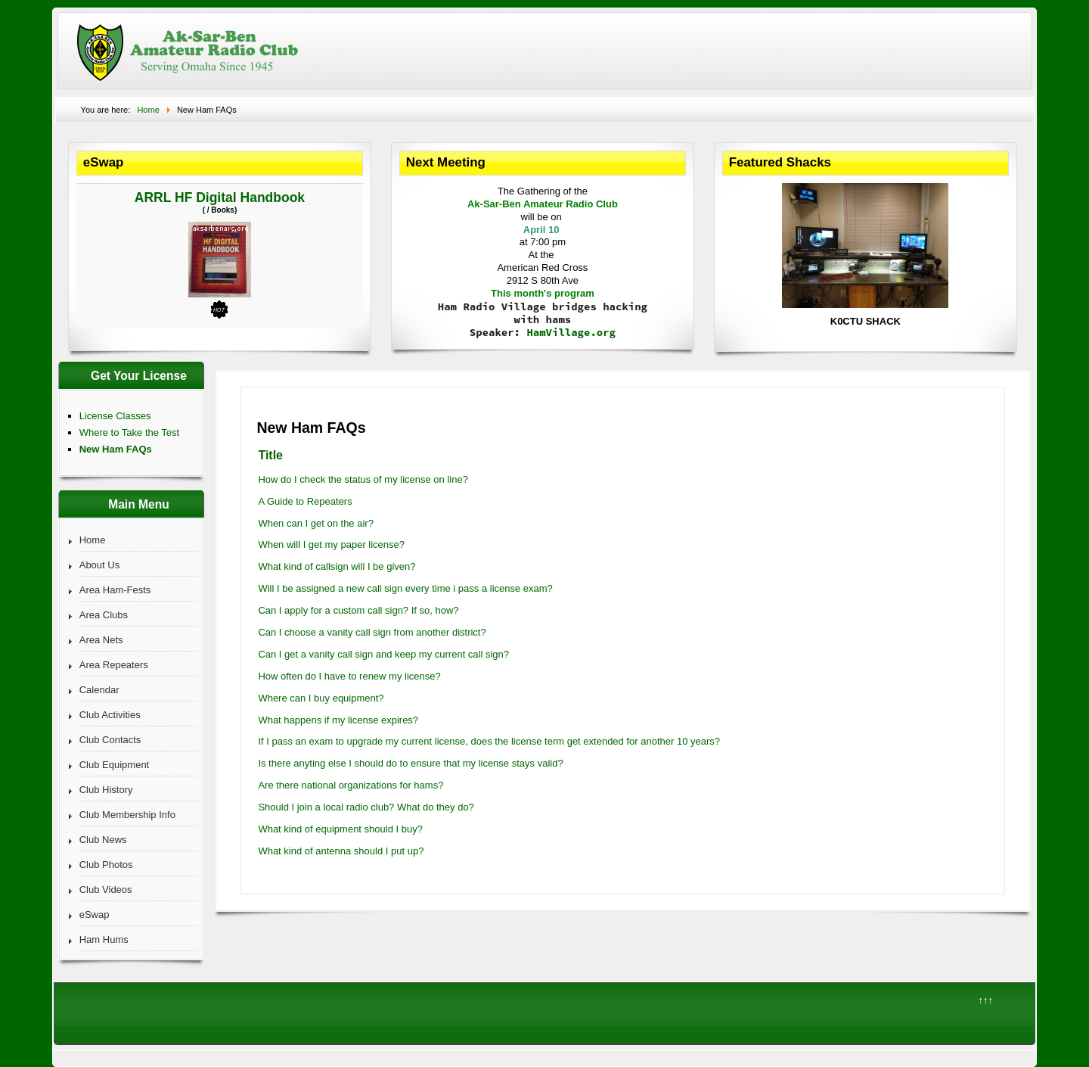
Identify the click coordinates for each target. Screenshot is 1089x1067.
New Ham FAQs (115, 449)
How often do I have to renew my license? (349, 676)
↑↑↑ (985, 1000)
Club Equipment (114, 764)
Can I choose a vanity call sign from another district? (372, 632)
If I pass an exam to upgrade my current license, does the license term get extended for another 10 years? (489, 741)
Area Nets (101, 639)
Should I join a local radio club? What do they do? (365, 807)
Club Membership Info (127, 814)
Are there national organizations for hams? (350, 785)
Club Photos (106, 864)
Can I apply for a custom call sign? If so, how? (358, 610)
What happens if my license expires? (338, 720)
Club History (106, 789)
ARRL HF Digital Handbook (220, 197)
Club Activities (110, 714)
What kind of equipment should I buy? (340, 829)
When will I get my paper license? (331, 544)
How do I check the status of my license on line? (362, 479)
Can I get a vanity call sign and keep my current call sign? (383, 654)
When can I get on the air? (315, 523)
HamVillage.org (571, 332)
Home (92, 540)
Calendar (99, 689)
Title (270, 455)
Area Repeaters (113, 664)
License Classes (115, 416)
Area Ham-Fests (115, 590)
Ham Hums (104, 939)
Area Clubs (103, 615)
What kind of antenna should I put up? (341, 851)
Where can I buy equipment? (320, 698)
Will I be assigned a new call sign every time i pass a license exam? (405, 588)
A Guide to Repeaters (305, 501)
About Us (99, 565)
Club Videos (105, 889)
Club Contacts (110, 739)
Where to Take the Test (129, 432)
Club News (103, 839)
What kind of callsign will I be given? (336, 566)
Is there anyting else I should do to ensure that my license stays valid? (410, 763)
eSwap (94, 914)
